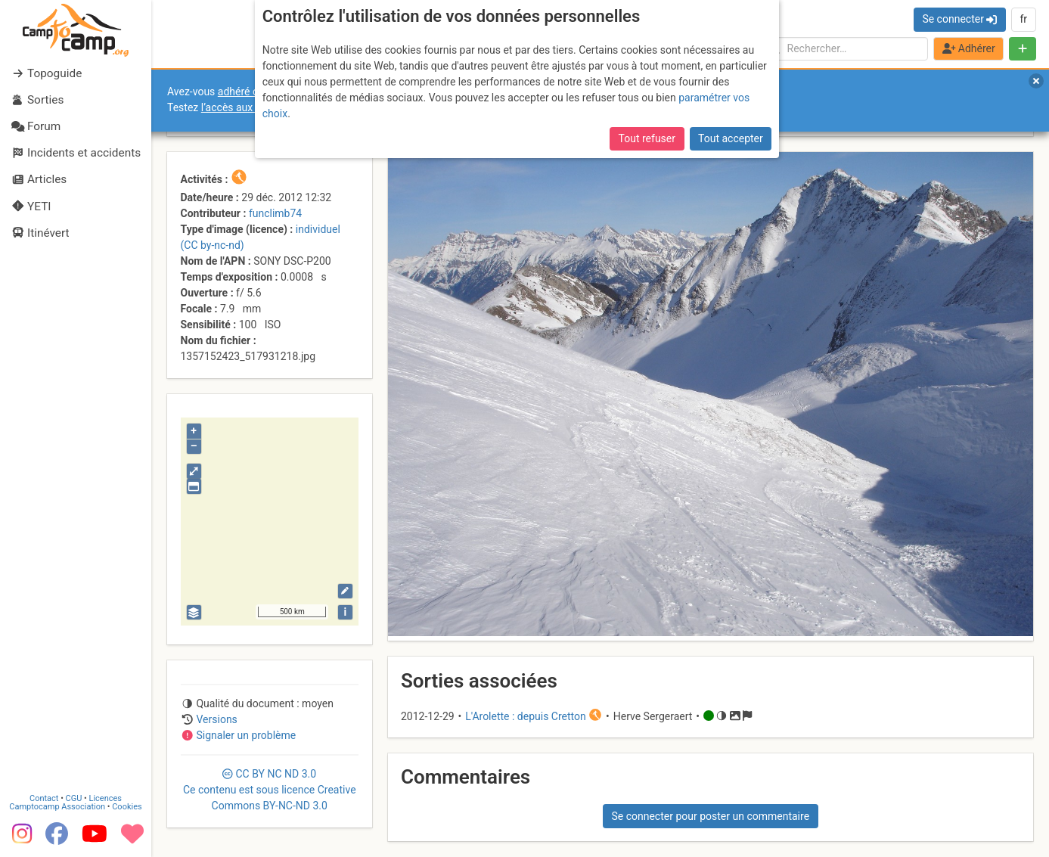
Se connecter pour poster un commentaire (710, 816)
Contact (43, 798)
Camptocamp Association (57, 807)
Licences (105, 798)
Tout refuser (647, 138)
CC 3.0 (269, 790)
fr (1023, 19)
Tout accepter (730, 138)
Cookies (126, 807)
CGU (74, 798)
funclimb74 (275, 213)
